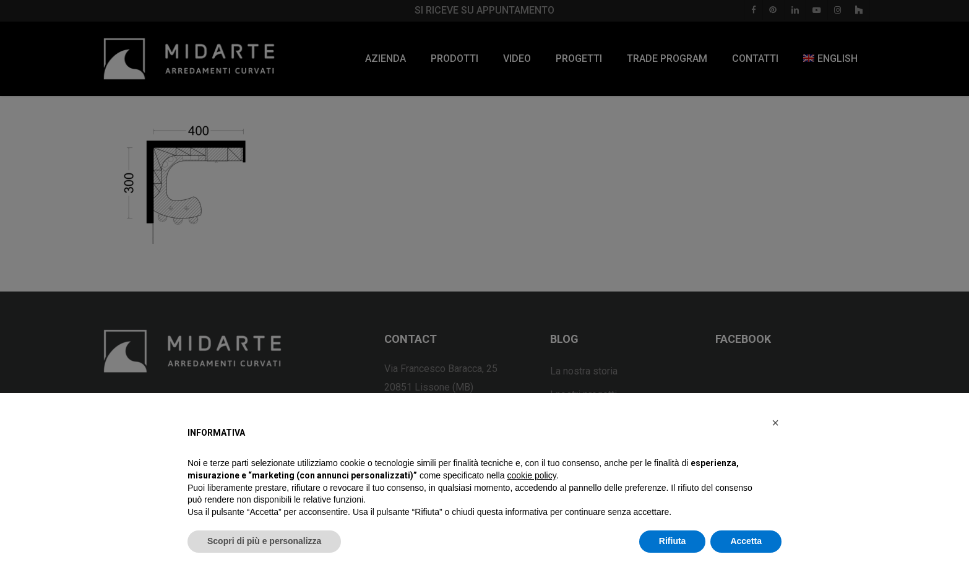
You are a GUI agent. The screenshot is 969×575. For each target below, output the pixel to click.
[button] (775, 423)
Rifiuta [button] (672, 541)
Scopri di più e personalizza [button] (264, 541)
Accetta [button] (746, 541)
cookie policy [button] (531, 475)
